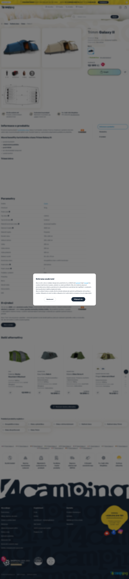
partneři (78, 283)
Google (86, 283)
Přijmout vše (78, 299)
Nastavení (49, 299)
